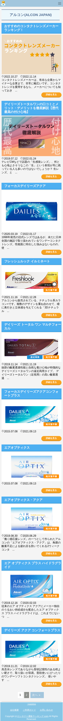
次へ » (36, 695)
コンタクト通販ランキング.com (32, 716)
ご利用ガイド (29, 710)
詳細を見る (51, 94)
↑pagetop (31, 704)
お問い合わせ (46, 710)
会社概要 (14, 710)
